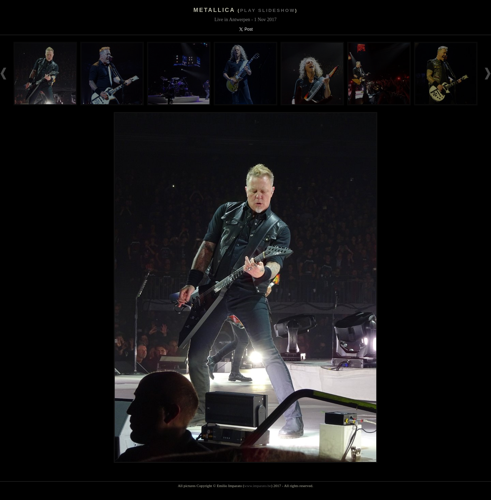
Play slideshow (267, 10)
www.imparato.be (257, 486)
